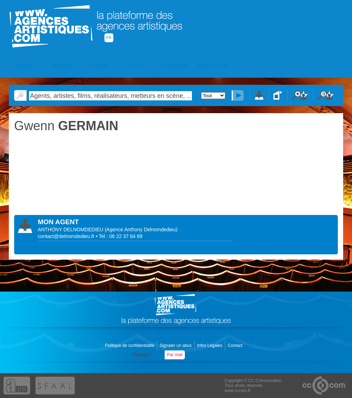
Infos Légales (210, 345)
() (141, 229)
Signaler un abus (176, 345)
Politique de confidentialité (130, 345)
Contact (236, 345)
